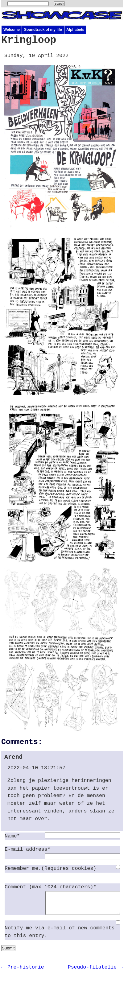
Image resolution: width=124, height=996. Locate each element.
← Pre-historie (22, 972)
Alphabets (75, 29)
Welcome (11, 29)
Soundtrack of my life (43, 29)
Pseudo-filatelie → (95, 972)
